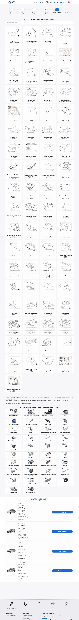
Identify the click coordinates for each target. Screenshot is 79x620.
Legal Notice (26, 618)
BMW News (63, 2)
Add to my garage (62, 512)
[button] (11, 511)
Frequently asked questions (12, 615)
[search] (72, 22)
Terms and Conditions (28, 615)
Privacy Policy (26, 616)
